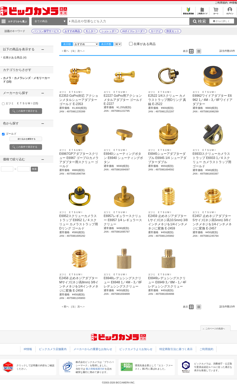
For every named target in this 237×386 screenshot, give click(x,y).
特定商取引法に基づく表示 (176, 349)
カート (216, 12)
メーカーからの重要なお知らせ (92, 349)
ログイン (229, 12)
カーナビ (156, 31)
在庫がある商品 (14, 57)
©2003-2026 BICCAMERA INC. (118, 382)
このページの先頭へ (215, 328)
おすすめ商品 (72, 31)
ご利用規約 (222, 2)
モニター (91, 31)
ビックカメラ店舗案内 (53, 349)
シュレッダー (109, 31)
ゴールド (11, 133)
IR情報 (233, 2)
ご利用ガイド (202, 12)
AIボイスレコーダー (133, 31)
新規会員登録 (188, 12)
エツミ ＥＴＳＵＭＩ (22, 103)
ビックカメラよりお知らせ (135, 349)
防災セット (172, 31)
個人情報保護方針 (95, 368)
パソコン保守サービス (46, 31)
